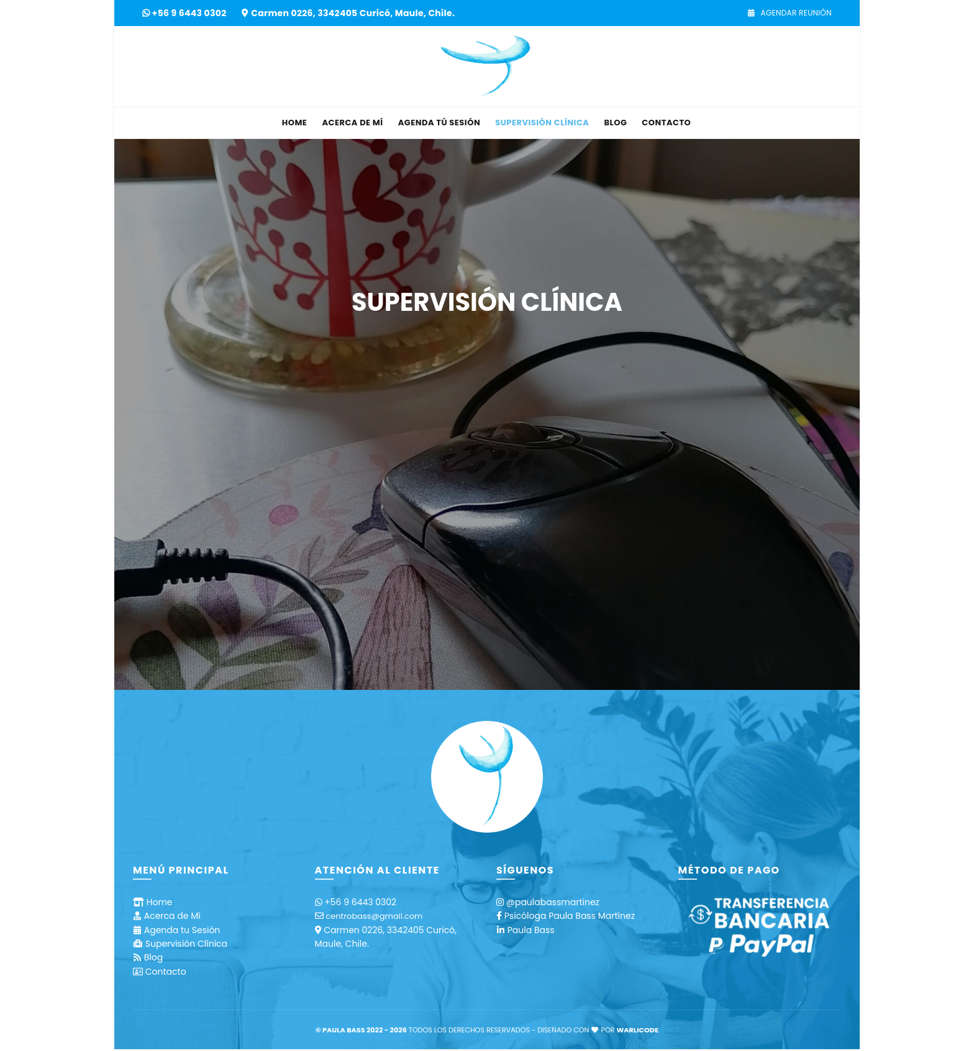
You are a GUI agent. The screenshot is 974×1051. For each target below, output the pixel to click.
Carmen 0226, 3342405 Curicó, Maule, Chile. (353, 13)
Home (294, 122)
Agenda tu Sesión (182, 930)
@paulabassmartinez (552, 902)
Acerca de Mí (352, 122)
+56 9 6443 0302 (190, 13)
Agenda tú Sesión (439, 122)
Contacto (666, 122)
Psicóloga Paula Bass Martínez (569, 916)
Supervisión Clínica (542, 122)
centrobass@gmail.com (373, 916)
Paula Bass (531, 930)
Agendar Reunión (789, 12)
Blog (615, 122)
